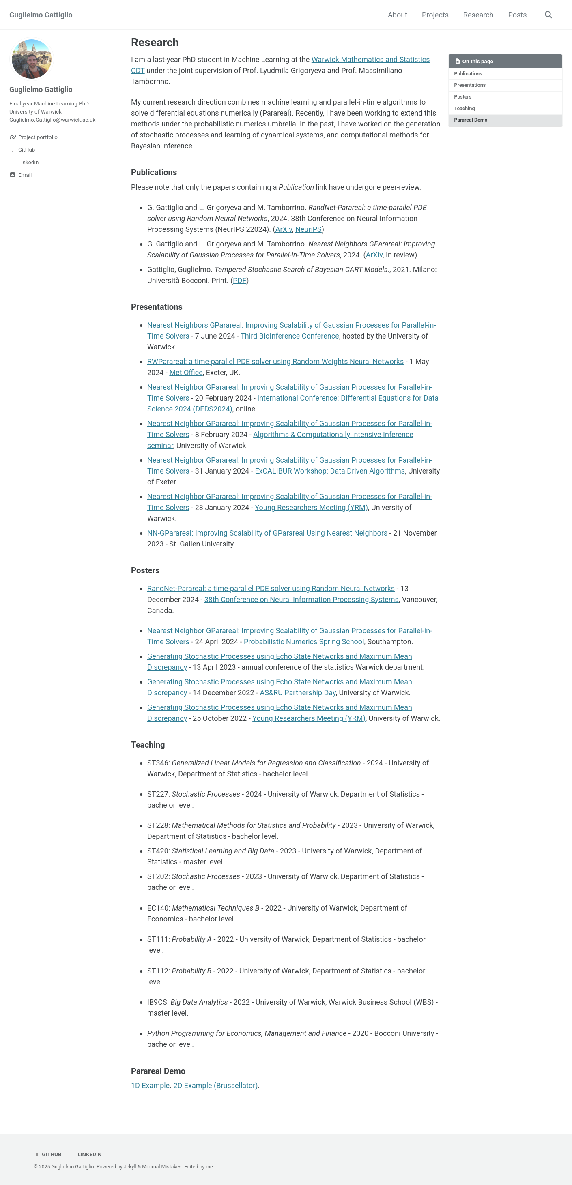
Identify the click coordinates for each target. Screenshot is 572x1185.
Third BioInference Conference (290, 336)
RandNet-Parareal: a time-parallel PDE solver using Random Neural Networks (271, 588)
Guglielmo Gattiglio (41, 15)
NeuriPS (308, 229)
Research (478, 15)
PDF (239, 280)
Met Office (185, 372)
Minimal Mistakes (161, 1167)
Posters (463, 97)
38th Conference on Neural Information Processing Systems (301, 599)
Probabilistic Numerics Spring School (304, 641)
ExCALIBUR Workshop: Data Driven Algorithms (330, 471)
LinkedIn (85, 1154)
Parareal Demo (471, 120)
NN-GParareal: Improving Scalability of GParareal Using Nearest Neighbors (267, 533)
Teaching (464, 108)
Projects (435, 15)
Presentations (470, 85)
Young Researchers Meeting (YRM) (311, 507)
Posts (517, 15)
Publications (468, 74)
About (397, 15)
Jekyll (130, 1167)
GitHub (48, 1154)
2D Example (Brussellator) (215, 1085)
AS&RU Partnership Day (297, 692)
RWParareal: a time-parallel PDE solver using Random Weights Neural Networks (275, 361)
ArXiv (283, 229)
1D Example (150, 1085)
